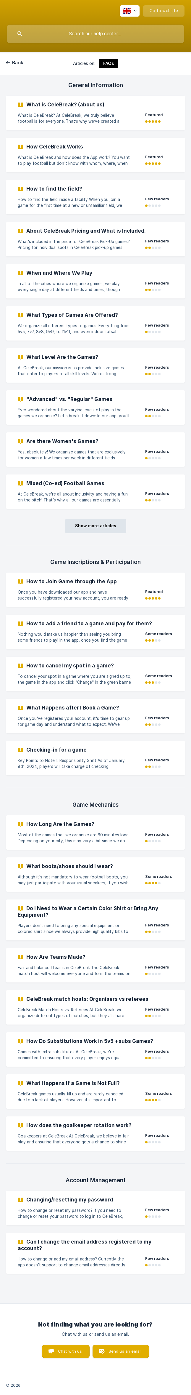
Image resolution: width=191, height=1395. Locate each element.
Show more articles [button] (95, 525)
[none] (130, 11)
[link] (95, 113)
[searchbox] (95, 34)
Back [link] (17, 62)
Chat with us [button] (70, 1351)
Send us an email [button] (125, 1351)
